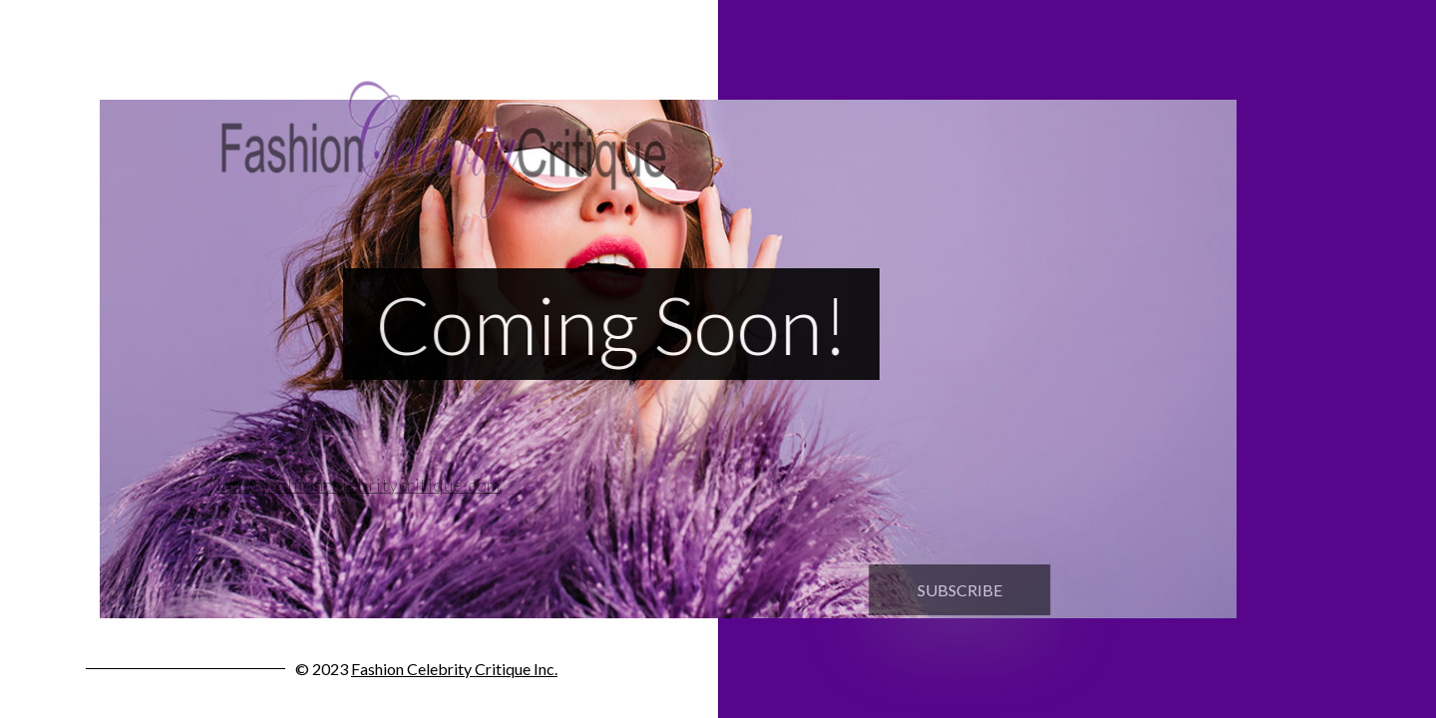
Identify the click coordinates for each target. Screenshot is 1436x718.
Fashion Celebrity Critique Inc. (454, 668)
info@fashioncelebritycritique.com (350, 485)
